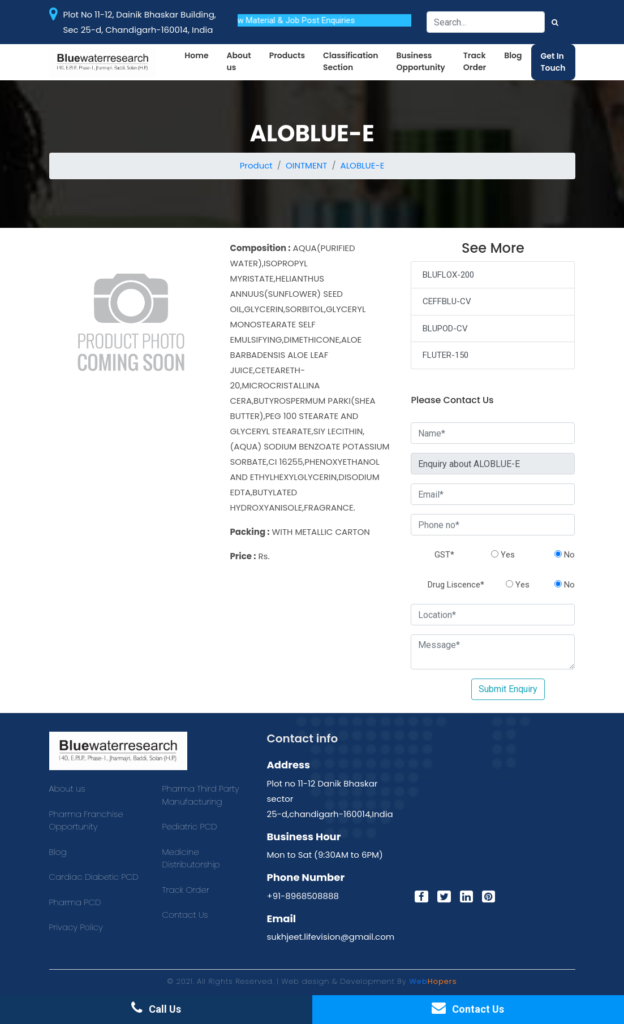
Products (287, 55)
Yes (503, 555)
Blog (513, 55)
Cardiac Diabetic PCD (94, 877)
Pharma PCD (75, 902)
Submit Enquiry (508, 689)
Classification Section (350, 61)
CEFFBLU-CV (447, 301)
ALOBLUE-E (363, 165)
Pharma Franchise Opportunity (86, 820)
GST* (444, 555)
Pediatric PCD (189, 826)
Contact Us (185, 915)
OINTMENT (306, 165)
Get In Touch (553, 62)
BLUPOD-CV (445, 328)
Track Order (474, 61)
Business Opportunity (420, 61)
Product (256, 165)
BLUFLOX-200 (448, 275)
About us (239, 61)
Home (196, 55)
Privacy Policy (76, 927)
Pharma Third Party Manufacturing (200, 795)
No (564, 555)
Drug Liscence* (456, 585)
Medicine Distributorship (191, 858)
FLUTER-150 (445, 355)
